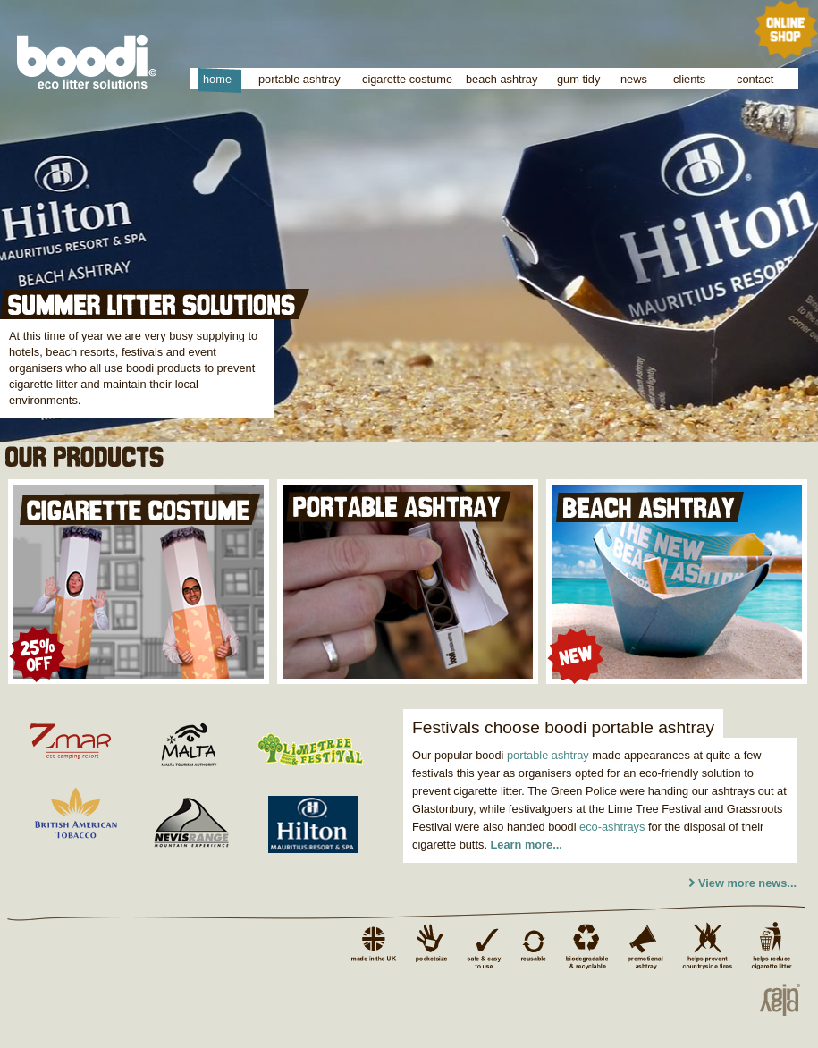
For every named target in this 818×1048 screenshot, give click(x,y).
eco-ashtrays (612, 826)
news (633, 79)
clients (689, 79)
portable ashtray (299, 79)
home (217, 79)
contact (755, 79)
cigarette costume (407, 79)
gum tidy (578, 79)
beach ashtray (501, 79)
